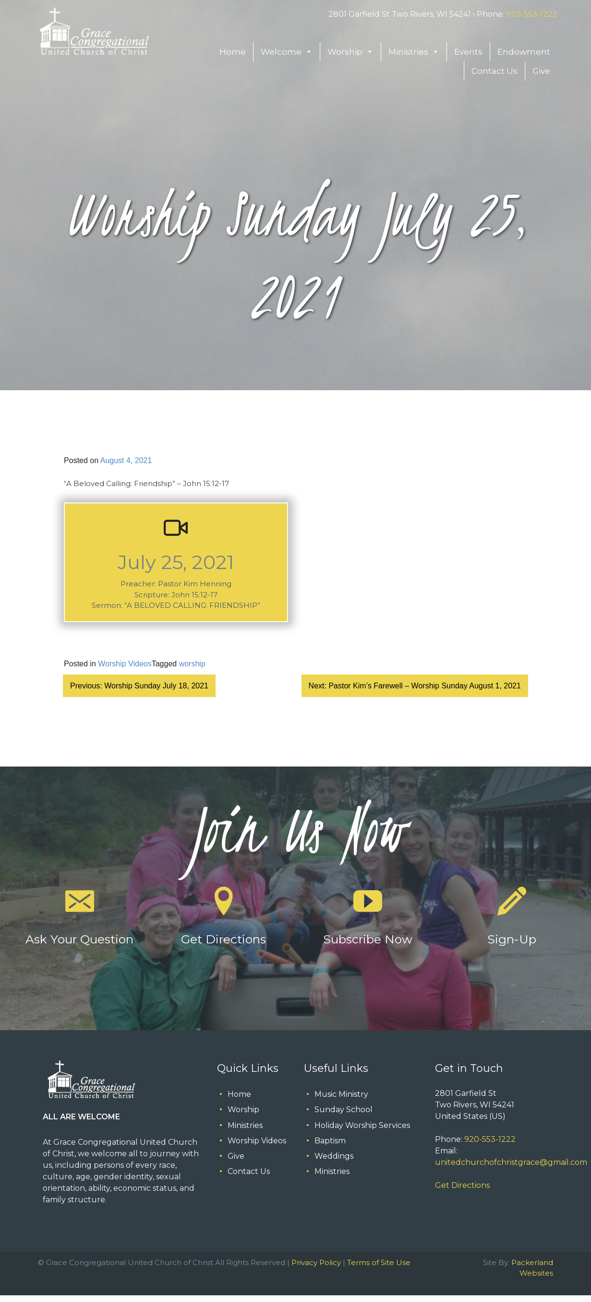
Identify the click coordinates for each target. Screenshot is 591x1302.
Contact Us (494, 71)
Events (468, 52)
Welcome (287, 52)
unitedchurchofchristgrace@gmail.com (511, 1162)
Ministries (413, 52)
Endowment (523, 52)
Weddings (333, 1156)
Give (541, 71)
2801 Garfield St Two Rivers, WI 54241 (399, 14)
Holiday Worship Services (362, 1125)
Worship (350, 52)
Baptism (330, 1140)
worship (192, 664)
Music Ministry (341, 1094)
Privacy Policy (316, 1262)
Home (232, 52)
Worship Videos (124, 664)
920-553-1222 (531, 14)
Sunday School (343, 1109)
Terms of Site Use (378, 1262)
